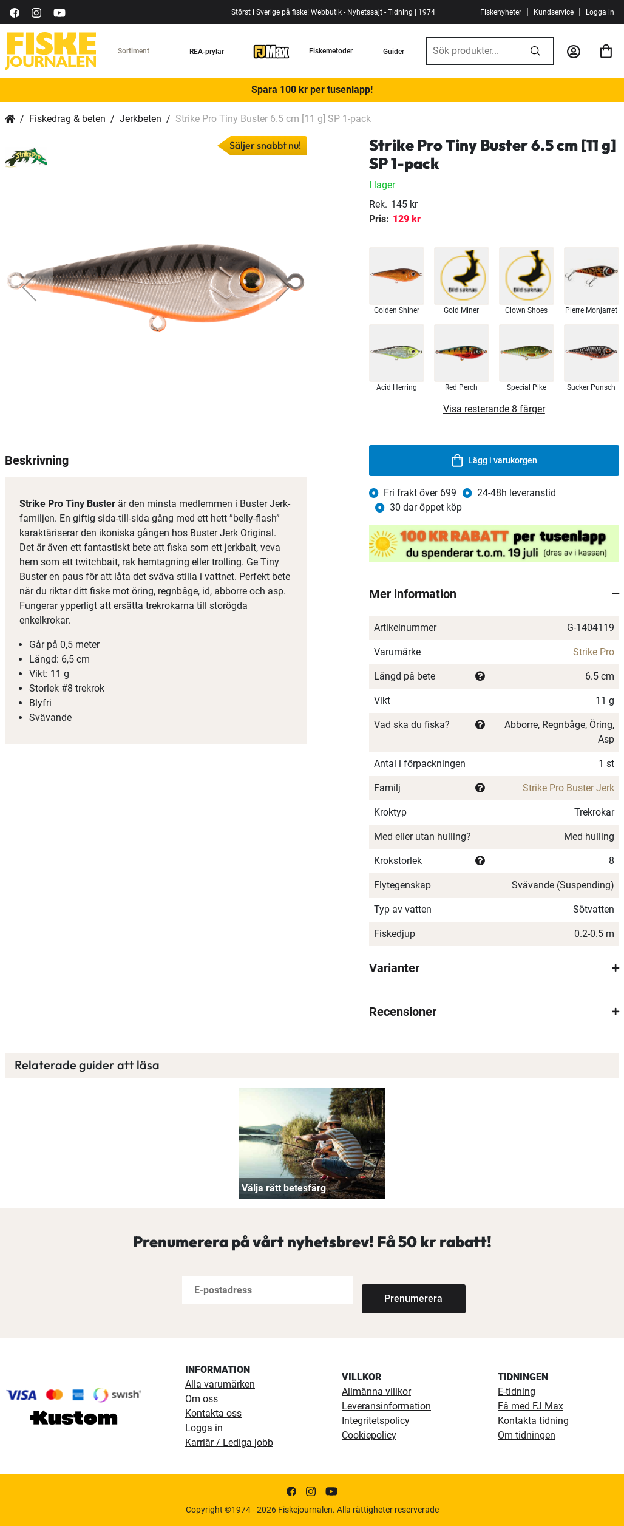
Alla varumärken (220, 1384)
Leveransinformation (386, 1406)
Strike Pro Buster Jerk (568, 788)
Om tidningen (526, 1435)
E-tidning (516, 1391)
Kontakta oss (213, 1413)
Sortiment (133, 51)
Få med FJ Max (530, 1406)
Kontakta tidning (533, 1420)
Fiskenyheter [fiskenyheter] (500, 12)
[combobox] (472, 51)
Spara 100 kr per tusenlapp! (312, 89)
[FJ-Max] (271, 51)
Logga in (600, 12)
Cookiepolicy (369, 1435)
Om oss (201, 1399)
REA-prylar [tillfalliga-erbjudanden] (206, 51)
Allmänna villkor (376, 1391)
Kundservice (554, 12)
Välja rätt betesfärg (284, 1188)
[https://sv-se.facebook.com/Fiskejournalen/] (14, 12)
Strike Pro (593, 652)
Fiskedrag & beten (67, 118)
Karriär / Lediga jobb (229, 1442)
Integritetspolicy (376, 1420)
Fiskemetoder (331, 51)
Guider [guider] (393, 51)
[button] (29, 287)
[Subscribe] (401, 1290)
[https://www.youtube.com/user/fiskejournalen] (59, 12)
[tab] (494, 594)
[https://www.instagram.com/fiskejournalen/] (36, 12)
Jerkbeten (140, 118)
